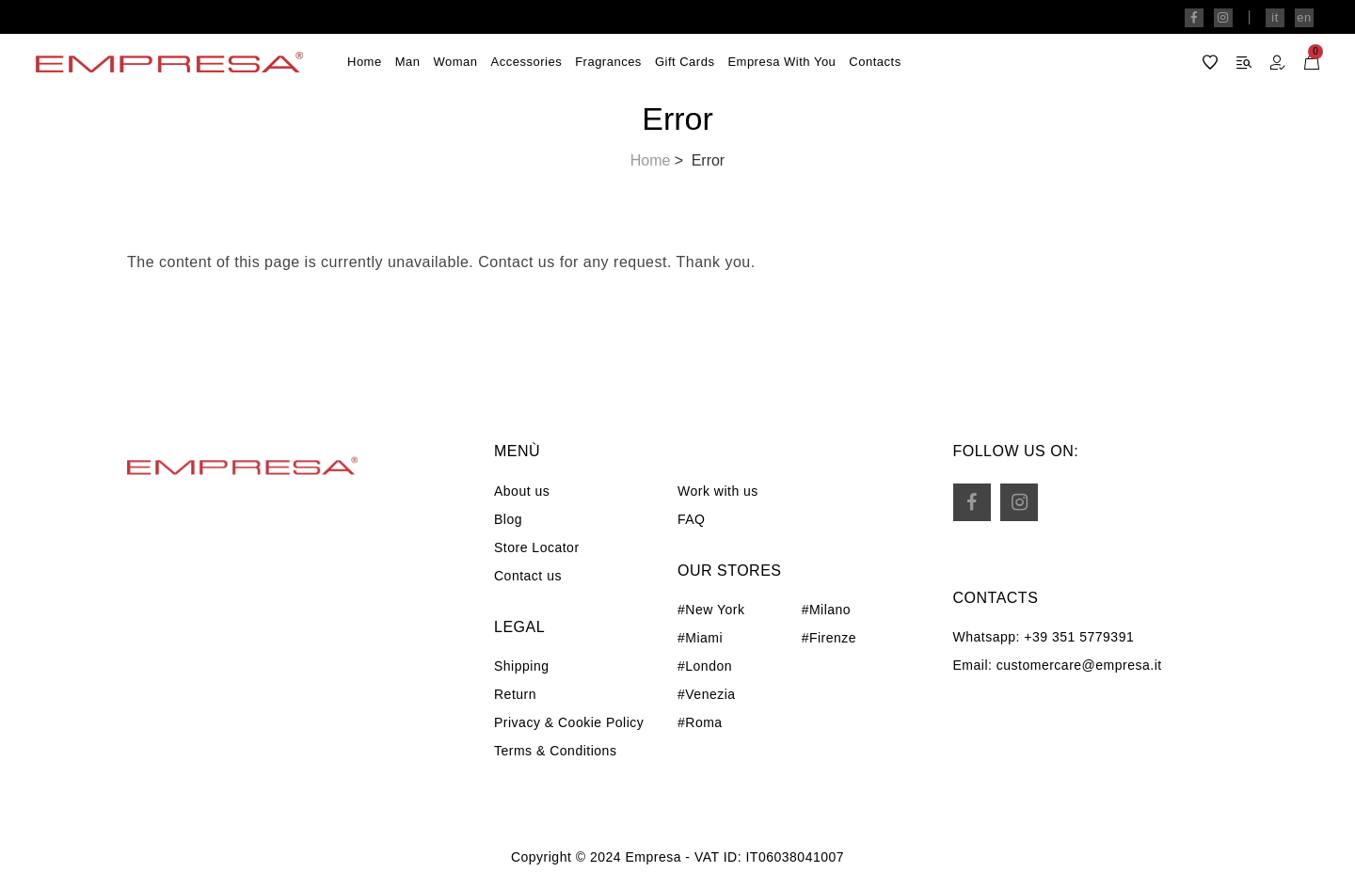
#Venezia (707, 694)
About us (522, 491)
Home (364, 62)
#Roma (700, 722)
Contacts (875, 62)
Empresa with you (781, 62)
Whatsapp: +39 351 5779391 (1044, 636)
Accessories (527, 62)
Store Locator (537, 547)
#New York (711, 609)
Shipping (522, 666)
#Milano (827, 609)
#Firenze (829, 637)
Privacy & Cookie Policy (569, 722)
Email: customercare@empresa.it (1057, 665)
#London (705, 666)
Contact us (528, 575)
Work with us (718, 491)
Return (515, 694)
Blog (508, 519)
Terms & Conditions (555, 750)
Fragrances (608, 62)
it (1275, 17)
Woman (455, 62)
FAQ (692, 519)
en (1304, 17)
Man (408, 62)
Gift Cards (685, 62)
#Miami (700, 637)
